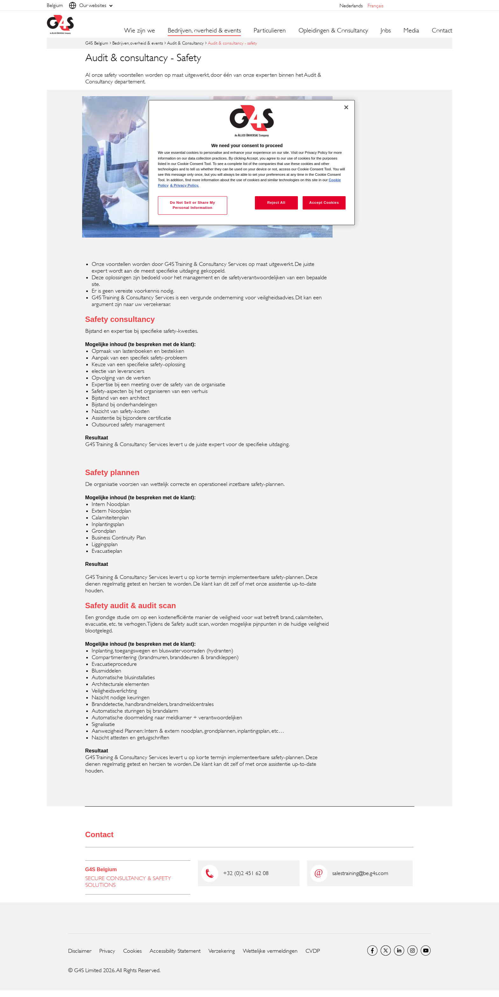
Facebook (372, 950)
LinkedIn (399, 950)
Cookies (132, 951)
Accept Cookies (324, 202)
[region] (251, 162)
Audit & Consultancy (185, 43)
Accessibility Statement (175, 951)
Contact (442, 30)
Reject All (276, 202)
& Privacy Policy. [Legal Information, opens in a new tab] (184, 185)
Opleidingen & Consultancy (333, 30)
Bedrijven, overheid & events (137, 43)
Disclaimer (79, 951)
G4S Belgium (96, 43)
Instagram (412, 950)
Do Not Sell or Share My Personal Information (192, 205)
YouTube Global (426, 950)
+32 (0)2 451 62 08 (246, 873)
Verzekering (221, 951)
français (375, 6)
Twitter (386, 950)
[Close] (346, 107)
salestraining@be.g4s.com (360, 873)
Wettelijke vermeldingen (270, 951)
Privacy (107, 951)
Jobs (386, 30)
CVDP (313, 951)
